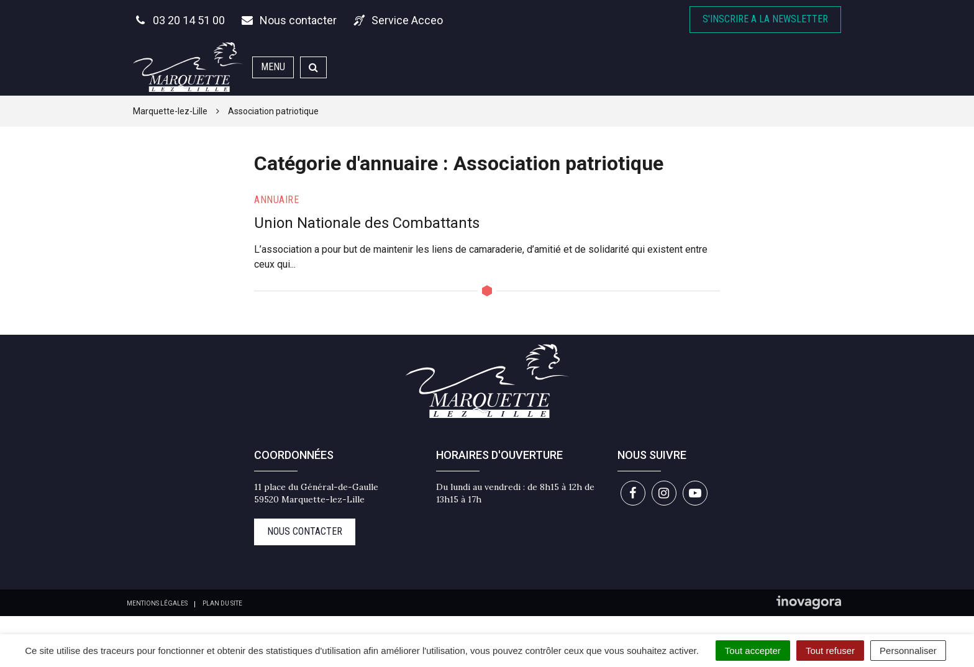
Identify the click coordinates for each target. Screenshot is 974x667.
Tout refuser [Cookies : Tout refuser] (830, 650)
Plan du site (222, 603)
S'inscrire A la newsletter (765, 19)
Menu (273, 67)
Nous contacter (304, 531)
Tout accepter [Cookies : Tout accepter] (753, 650)
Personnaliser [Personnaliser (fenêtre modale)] (908, 650)
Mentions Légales (157, 603)
